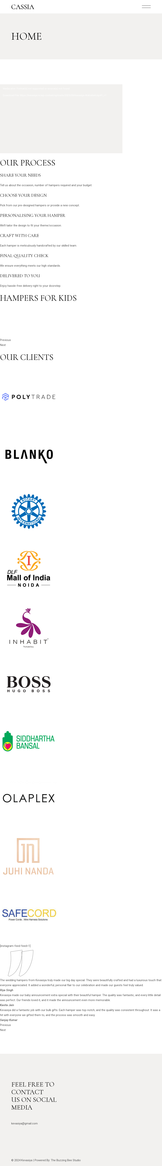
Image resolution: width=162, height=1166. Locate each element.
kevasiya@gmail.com (24, 1123)
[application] (61, 118)
